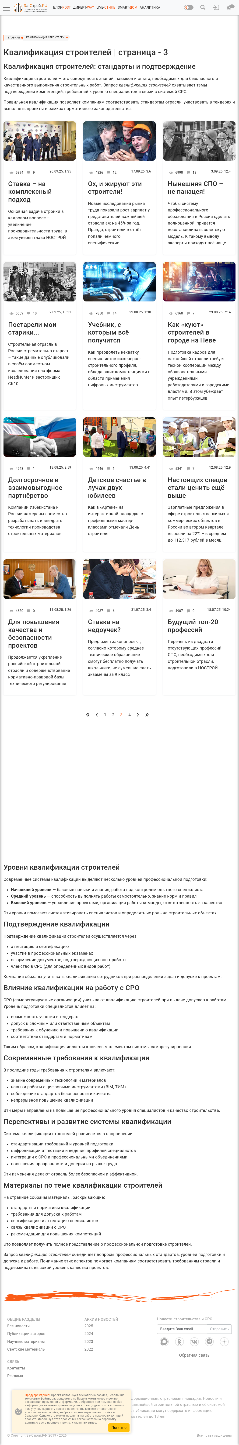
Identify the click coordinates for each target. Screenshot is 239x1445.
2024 (88, 1333)
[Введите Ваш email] (182, 1329)
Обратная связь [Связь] (194, 1355)
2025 (88, 1326)
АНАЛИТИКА (150, 7)
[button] (6, 7)
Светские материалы (26, 1349)
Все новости (18, 1326)
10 (31, 313)
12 (111, 172)
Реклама (15, 1376)
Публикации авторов (26, 1333)
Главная (16, 38)
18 (191, 172)
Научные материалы (26, 1341)
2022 (88, 1349)
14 (111, 313)
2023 (88, 1341)
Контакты (16, 1368)
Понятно (119, 1427)
